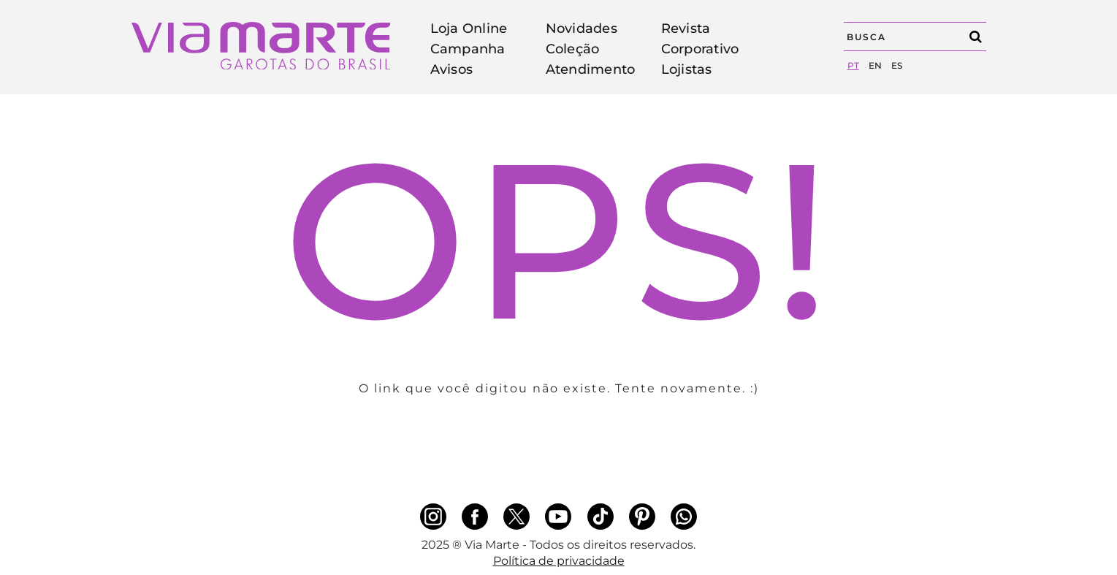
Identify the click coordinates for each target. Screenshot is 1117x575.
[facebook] (475, 516)
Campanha (468, 49)
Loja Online (469, 28)
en (875, 65)
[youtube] (558, 516)
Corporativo (700, 49)
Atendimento (591, 69)
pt (853, 65)
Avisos (451, 69)
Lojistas (686, 69)
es (896, 65)
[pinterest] (642, 516)
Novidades (581, 28)
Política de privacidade (559, 561)
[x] (516, 516)
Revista (686, 28)
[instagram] (433, 516)
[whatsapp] (684, 516)
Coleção (573, 49)
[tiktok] (600, 516)
